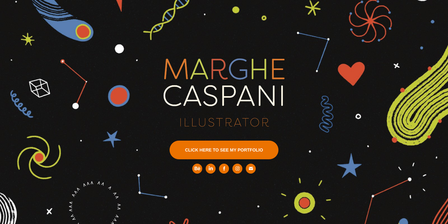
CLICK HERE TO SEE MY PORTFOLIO (224, 149)
